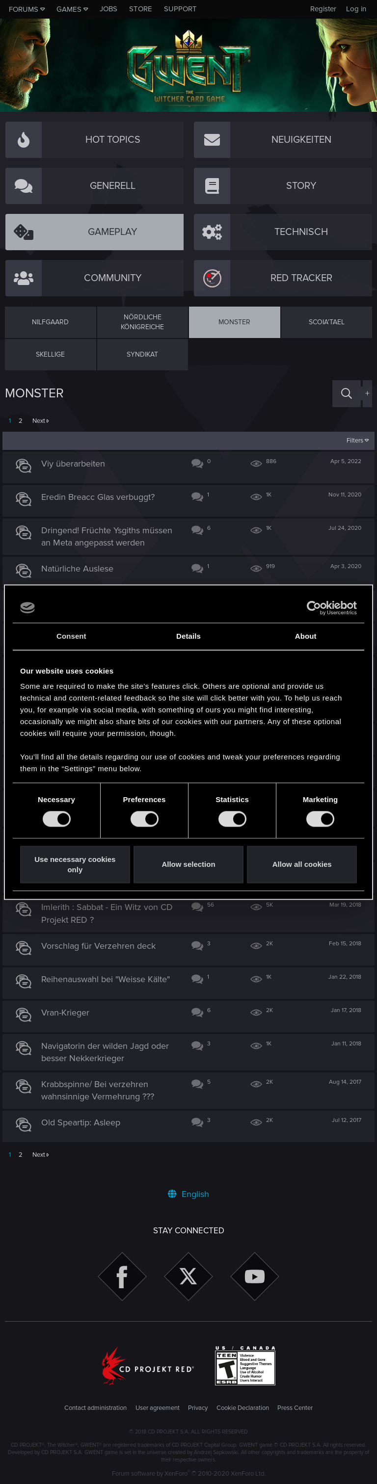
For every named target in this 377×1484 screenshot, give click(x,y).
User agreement (157, 1408)
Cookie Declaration (242, 1408)
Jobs (108, 8)
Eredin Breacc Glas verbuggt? (101, 497)
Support (180, 8)
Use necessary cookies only (74, 864)
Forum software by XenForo (189, 1474)
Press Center (295, 1408)
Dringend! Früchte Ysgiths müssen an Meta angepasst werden (96, 542)
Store (140, 8)
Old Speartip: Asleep (83, 1135)
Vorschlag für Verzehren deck (101, 958)
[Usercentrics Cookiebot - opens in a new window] (314, 607)
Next (38, 421)
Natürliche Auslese (80, 580)
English (188, 1194)
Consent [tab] (71, 636)
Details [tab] (188, 636)
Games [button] (68, 9)
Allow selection (188, 864)
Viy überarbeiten (76, 463)
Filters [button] (352, 440)
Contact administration (95, 1408)
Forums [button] (23, 9)
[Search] (346, 393)
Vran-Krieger (68, 1024)
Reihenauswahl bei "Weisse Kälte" (108, 991)
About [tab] (306, 636)
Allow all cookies (302, 864)
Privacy (198, 1408)
